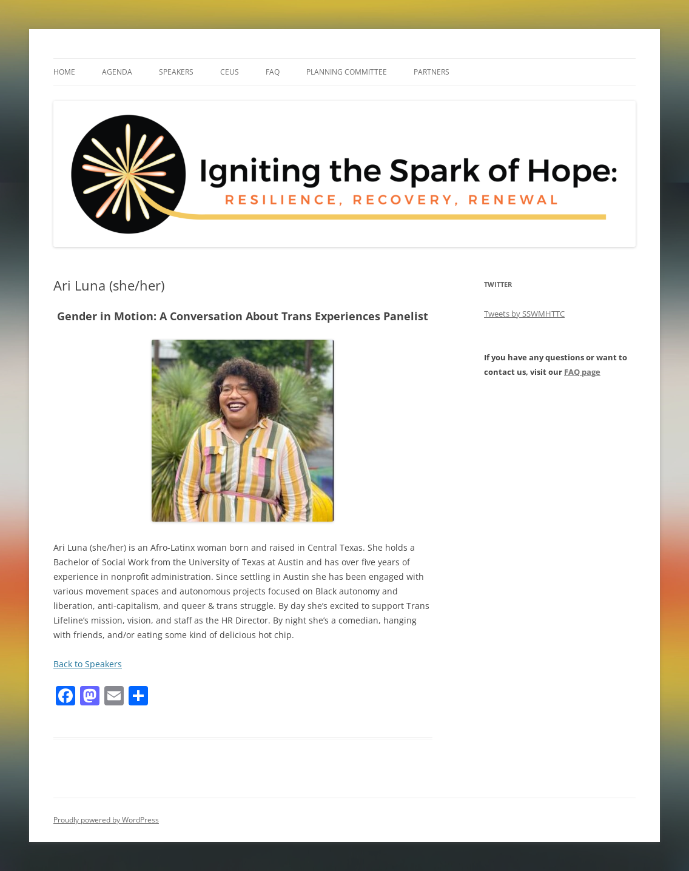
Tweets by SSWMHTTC (524, 313)
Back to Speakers (87, 664)
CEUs (229, 72)
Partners (431, 72)
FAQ (273, 72)
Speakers (176, 72)
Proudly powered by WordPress (106, 820)
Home (64, 72)
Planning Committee (346, 72)
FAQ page (582, 371)
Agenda (117, 72)
